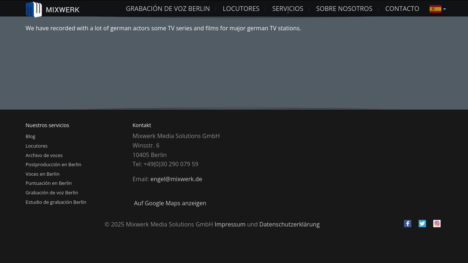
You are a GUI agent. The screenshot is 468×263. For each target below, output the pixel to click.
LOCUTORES (241, 8)
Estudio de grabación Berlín (56, 202)
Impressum (230, 224)
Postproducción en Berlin (54, 164)
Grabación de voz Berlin (168, 8)
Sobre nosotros (344, 8)
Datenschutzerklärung (289, 224)
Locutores (37, 145)
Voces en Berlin (43, 174)
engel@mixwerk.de (176, 179)
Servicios (287, 8)
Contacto (402, 8)
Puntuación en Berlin (49, 183)
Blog (30, 136)
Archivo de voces (44, 155)
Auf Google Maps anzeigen (170, 203)
